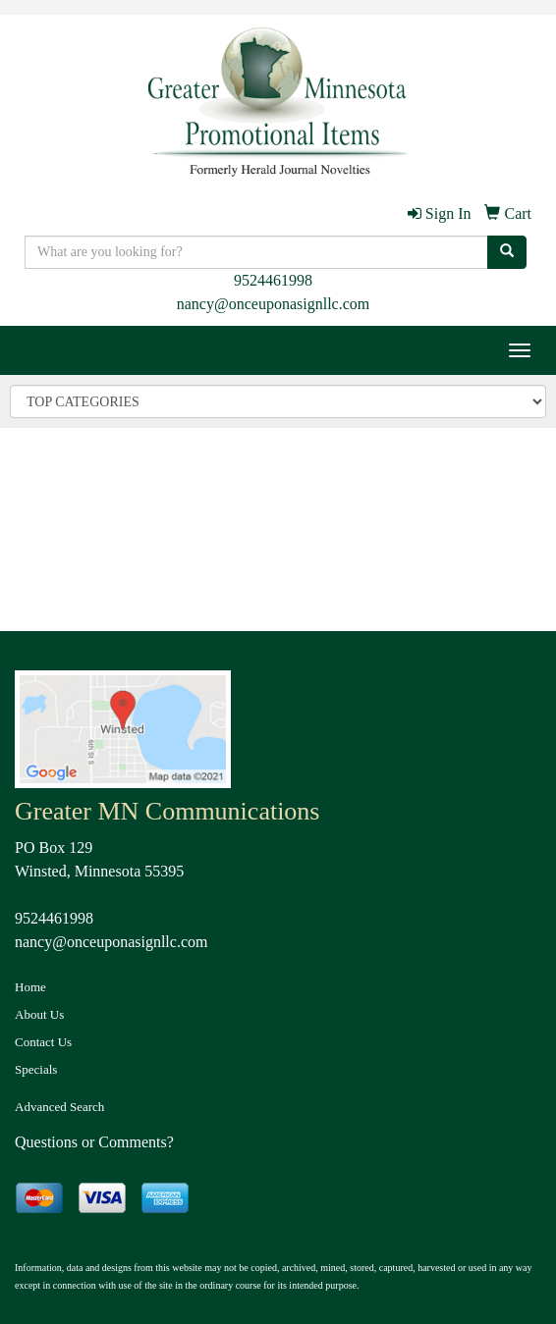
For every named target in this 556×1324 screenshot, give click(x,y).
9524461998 (273, 280)
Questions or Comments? (94, 1142)
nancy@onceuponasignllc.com (273, 303)
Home (30, 987)
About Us (39, 1014)
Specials (36, 1069)
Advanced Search (59, 1106)
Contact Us (43, 1041)
